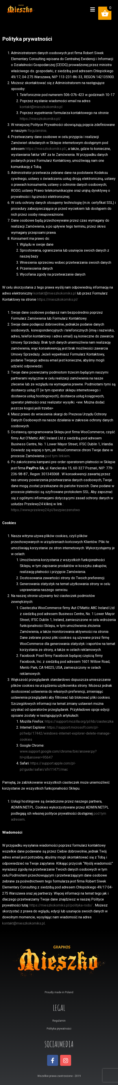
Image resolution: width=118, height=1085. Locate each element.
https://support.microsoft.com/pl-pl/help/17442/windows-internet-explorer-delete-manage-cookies (65, 733)
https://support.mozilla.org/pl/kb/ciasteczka (79, 721)
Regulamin (59, 1020)
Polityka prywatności (59, 1028)
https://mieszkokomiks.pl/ (40, 119)
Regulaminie (37, 131)
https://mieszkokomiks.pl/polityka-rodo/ (61, 905)
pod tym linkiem (57, 456)
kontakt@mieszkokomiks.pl (41, 107)
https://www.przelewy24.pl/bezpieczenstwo (45, 510)
